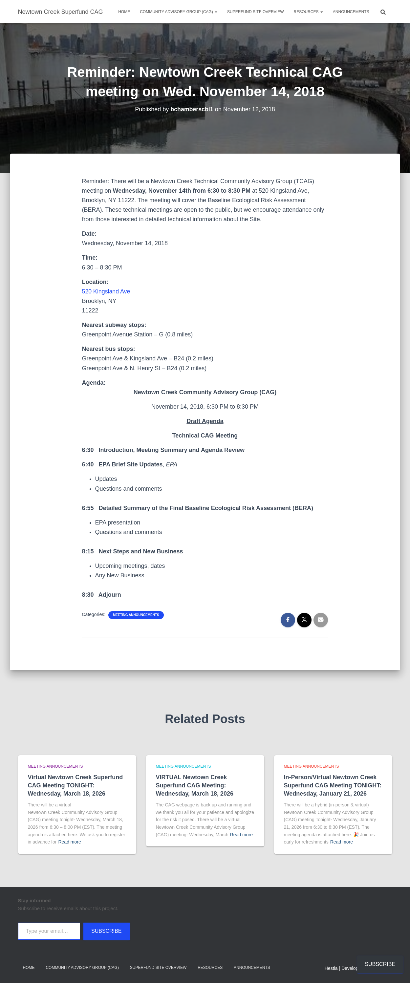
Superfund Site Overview (255, 12)
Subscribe (106, 931)
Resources (308, 12)
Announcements (351, 12)
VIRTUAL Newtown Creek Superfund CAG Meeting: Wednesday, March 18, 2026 (194, 785)
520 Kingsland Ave (106, 291)
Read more (69, 841)
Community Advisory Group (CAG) (178, 12)
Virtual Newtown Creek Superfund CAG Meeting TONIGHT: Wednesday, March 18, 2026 (75, 785)
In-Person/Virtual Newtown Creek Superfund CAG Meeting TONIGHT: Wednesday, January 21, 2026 (333, 785)
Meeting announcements (136, 615)
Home (124, 12)
